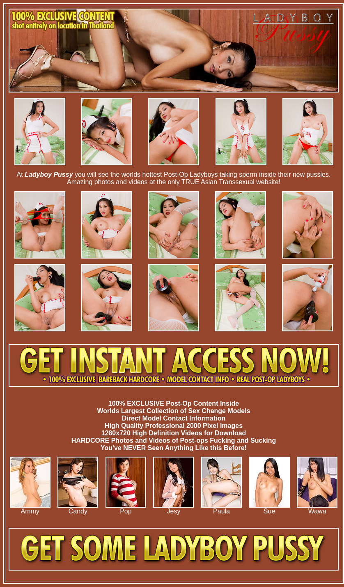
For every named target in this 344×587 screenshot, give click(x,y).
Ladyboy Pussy (49, 174)
